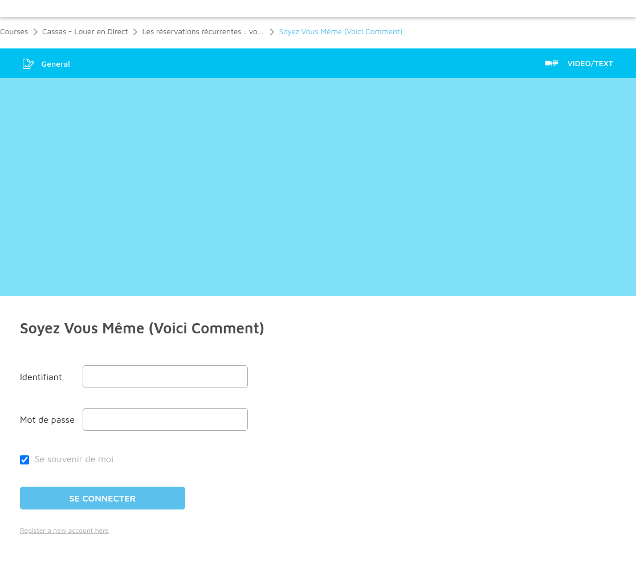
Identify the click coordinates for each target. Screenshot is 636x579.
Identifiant (41, 377)
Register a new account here (64, 530)
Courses (14, 31)
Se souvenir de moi (66, 459)
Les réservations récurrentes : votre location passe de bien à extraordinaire (203, 31)
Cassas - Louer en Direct (85, 31)
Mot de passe (47, 419)
